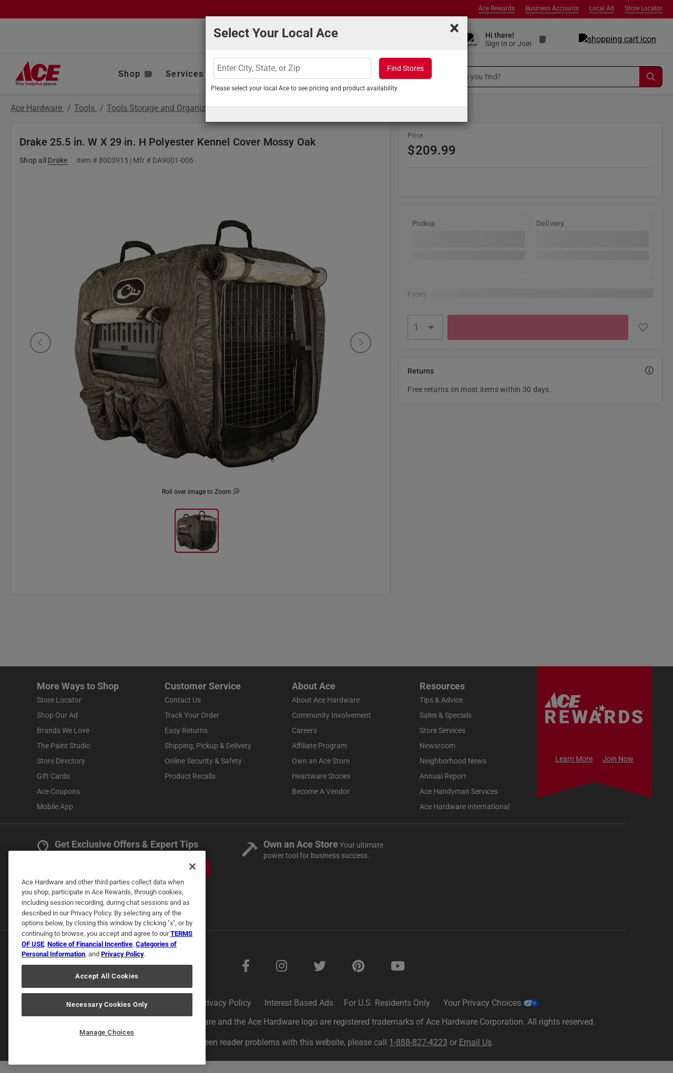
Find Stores (405, 68)
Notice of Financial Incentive (89, 944)
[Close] (192, 866)
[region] (107, 958)
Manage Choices (107, 1032)
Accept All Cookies (107, 976)
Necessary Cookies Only (106, 1004)
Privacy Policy (122, 954)
